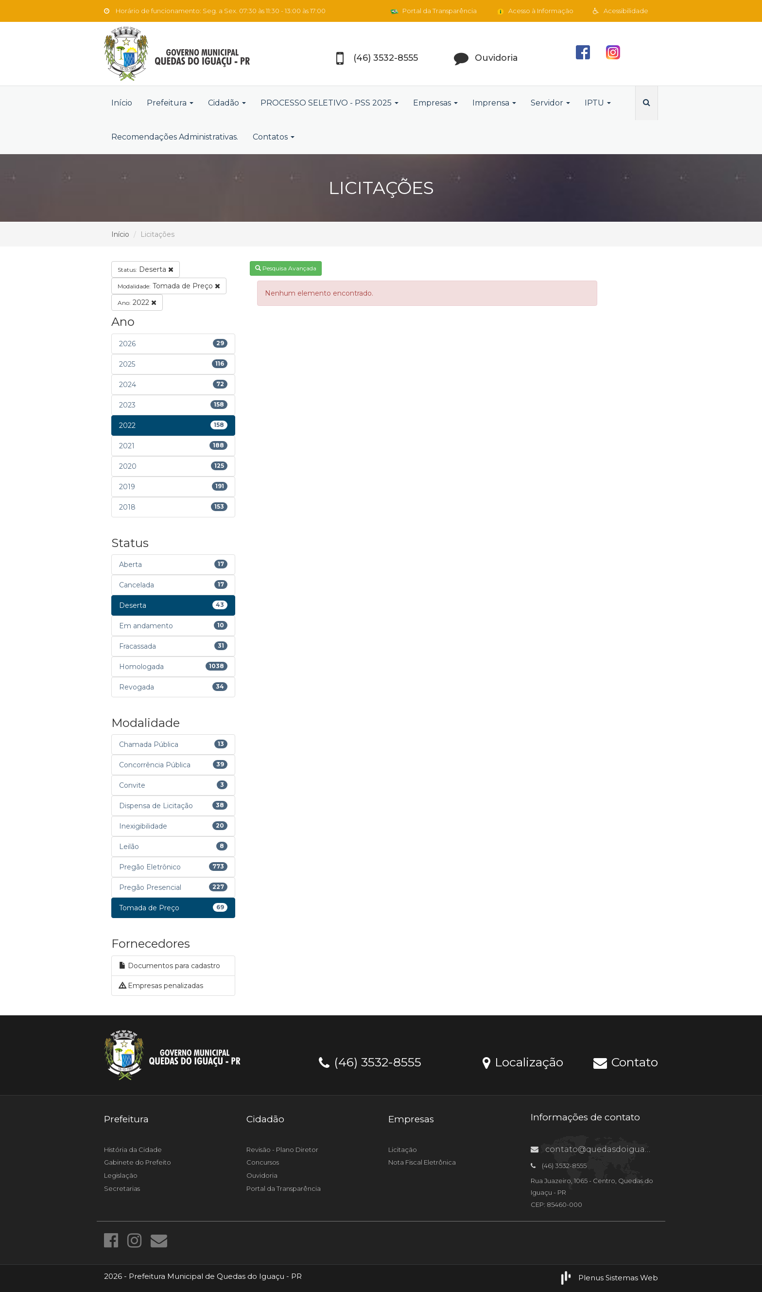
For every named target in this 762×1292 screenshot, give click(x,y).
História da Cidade (133, 1149)
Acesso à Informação (534, 11)
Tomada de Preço (169, 286)
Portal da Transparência (433, 11)
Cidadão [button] (227, 102)
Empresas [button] (435, 102)
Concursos (262, 1162)
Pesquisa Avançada (285, 268)
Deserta (145, 269)
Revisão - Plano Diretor (282, 1149)
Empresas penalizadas (161, 985)
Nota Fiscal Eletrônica (422, 1162)
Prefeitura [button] (170, 102)
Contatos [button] (273, 137)
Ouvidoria (261, 1175)
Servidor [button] (550, 102)
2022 (137, 302)
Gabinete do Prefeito (137, 1162)
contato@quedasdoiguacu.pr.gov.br (611, 1149)
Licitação (402, 1149)
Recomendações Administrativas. (174, 137)
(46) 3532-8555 (370, 1061)
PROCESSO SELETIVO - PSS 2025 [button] (329, 102)
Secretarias (122, 1188)
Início (121, 102)
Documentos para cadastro (169, 965)
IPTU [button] (598, 102)
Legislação (121, 1175)
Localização (523, 1061)
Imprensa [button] (494, 102)
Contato (625, 1061)
